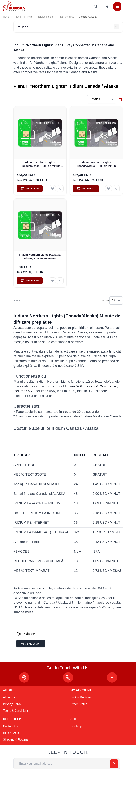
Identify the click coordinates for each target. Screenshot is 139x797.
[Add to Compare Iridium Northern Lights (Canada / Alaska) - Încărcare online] (60, 280)
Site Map (76, 726)
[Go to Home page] (14, 6)
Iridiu (29, 16)
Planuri (18, 16)
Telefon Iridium (45, 16)
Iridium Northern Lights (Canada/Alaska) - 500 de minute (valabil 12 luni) (96, 164)
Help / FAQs (11, 732)
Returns (23, 739)
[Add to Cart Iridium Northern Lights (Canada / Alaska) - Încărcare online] (30, 280)
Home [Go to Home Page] (6, 16)
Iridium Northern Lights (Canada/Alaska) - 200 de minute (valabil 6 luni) (40, 164)
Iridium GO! (73, 386)
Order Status (78, 704)
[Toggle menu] (128, 6)
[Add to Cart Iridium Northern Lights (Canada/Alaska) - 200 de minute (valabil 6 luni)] (30, 188)
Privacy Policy (12, 704)
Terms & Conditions (16, 710)
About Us (9, 697)
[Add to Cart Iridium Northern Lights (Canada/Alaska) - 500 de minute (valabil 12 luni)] (86, 188)
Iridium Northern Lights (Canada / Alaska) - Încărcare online (40, 256)
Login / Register (80, 697)
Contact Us (10, 726)
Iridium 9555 (22, 391)
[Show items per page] (116, 300)
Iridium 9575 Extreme (100, 386)
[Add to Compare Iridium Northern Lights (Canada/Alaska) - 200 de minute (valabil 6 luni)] (60, 188)
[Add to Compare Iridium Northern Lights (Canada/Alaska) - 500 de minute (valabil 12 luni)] (116, 188)
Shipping (8, 739)
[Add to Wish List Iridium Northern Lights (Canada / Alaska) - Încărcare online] (52, 280)
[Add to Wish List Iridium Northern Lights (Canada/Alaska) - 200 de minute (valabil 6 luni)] (52, 188)
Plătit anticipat (66, 16)
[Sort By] (101, 99)
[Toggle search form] (95, 6)
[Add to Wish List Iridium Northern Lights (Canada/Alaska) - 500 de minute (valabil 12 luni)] (108, 188)
